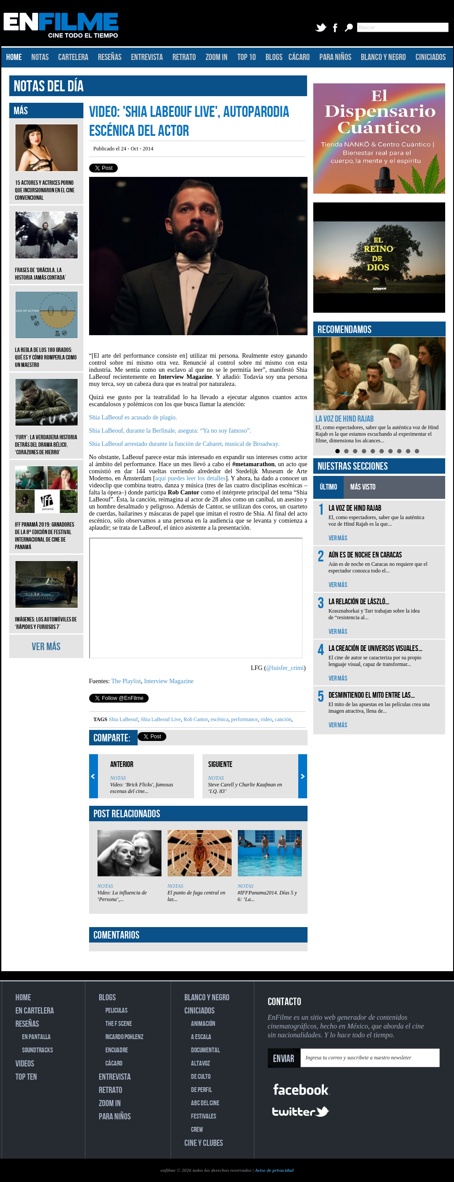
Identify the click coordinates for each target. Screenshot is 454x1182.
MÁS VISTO (362, 487)
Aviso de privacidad (274, 1170)
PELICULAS (116, 1010)
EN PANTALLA (36, 1037)
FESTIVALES (203, 1116)
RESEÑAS (109, 57)
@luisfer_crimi (285, 668)
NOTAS (40, 57)
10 (417, 451)
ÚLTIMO (328, 487)
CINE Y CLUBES (203, 1143)
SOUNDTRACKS (37, 1050)
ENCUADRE (116, 1050)
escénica (219, 719)
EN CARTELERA (34, 1011)
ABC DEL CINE (205, 1103)
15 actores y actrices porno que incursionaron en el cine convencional (46, 184)
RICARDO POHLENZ (124, 1037)
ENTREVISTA (147, 57)
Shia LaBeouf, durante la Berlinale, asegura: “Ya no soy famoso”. (170, 430)
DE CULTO (200, 1077)
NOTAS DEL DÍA (49, 86)
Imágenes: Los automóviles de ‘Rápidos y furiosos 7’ (46, 616)
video (265, 719)
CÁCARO (299, 57)
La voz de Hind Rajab (344, 419)
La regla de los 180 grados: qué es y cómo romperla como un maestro (46, 351)
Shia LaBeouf (123, 719)
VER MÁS (46, 646)
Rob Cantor (195, 719)
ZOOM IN (217, 57)
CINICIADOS (431, 57)
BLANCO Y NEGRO (383, 57)
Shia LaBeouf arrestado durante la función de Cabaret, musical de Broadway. (184, 444)
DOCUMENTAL (205, 1050)
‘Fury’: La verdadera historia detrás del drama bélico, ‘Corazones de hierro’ (46, 438)
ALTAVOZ (200, 1063)
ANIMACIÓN (203, 1024)
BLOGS (274, 57)
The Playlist (126, 681)
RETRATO (184, 57)
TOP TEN (26, 1077)
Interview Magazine (168, 681)
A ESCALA (201, 1037)
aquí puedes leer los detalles (190, 478)
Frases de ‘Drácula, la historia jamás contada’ (46, 267)
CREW (197, 1130)
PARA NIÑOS (335, 57)
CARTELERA (73, 57)
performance (244, 719)
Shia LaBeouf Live (160, 719)
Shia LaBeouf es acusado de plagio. (133, 417)
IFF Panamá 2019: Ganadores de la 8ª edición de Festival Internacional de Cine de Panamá (46, 529)
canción (282, 719)
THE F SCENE (118, 1024)
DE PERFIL (201, 1090)
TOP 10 (246, 57)
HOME (14, 57)
